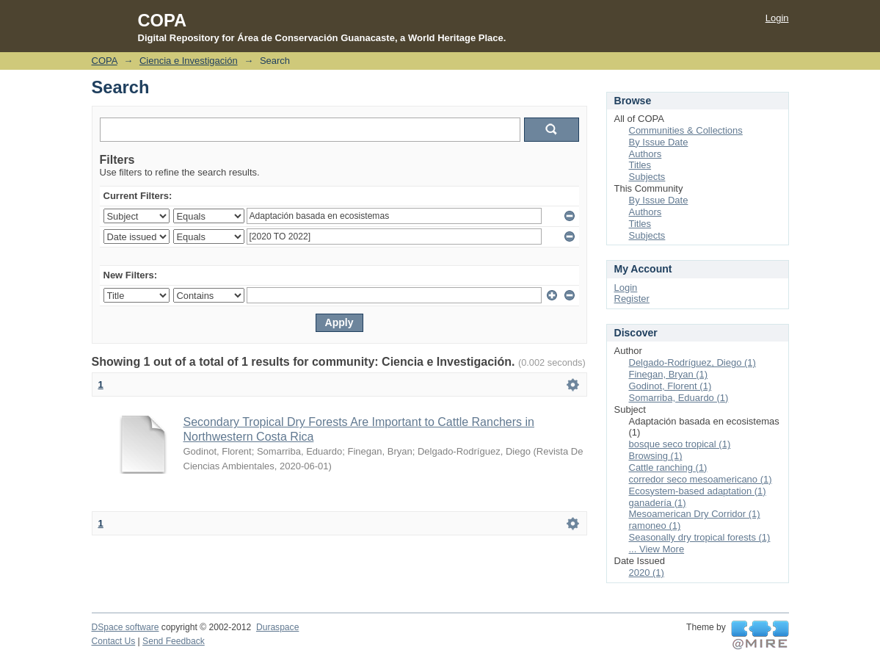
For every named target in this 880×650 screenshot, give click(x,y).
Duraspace (277, 627)
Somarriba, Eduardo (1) (679, 397)
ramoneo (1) (655, 525)
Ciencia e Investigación (188, 60)
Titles (640, 164)
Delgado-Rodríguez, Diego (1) (692, 362)
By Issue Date (658, 142)
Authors (645, 153)
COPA (104, 60)
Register (632, 298)
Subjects (647, 176)
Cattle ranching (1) (668, 467)
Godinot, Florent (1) (670, 385)
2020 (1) (646, 572)
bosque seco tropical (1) (680, 443)
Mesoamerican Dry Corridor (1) (694, 513)
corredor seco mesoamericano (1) (700, 479)
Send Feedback (173, 641)
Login (777, 18)
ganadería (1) (657, 502)
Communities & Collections (686, 130)
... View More (657, 549)
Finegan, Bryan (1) (668, 374)
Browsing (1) (656, 455)
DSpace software (125, 627)
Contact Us (114, 641)
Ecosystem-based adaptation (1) (697, 490)
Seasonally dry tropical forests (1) (700, 537)
